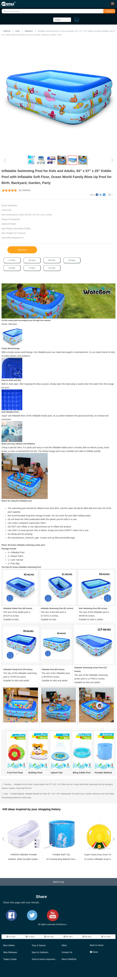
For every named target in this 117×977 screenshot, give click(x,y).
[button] (112, 4)
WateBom (29, 31)
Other (17, 31)
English (58, 20)
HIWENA (6, 31)
